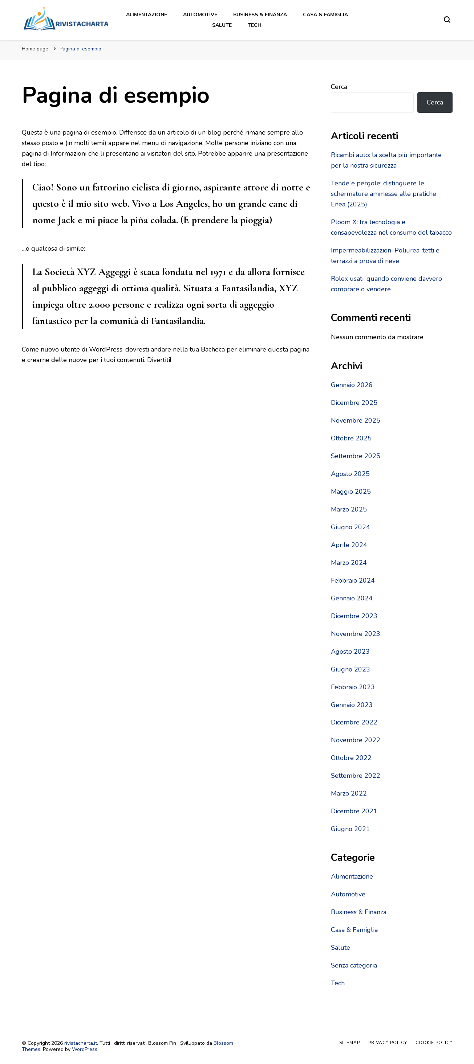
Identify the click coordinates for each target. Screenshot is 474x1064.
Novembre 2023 (355, 633)
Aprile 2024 (349, 545)
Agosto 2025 (350, 473)
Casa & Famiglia (325, 14)
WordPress (84, 1049)
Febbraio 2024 (353, 580)
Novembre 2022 (355, 740)
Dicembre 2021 (354, 811)
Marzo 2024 (349, 562)
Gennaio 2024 (352, 598)
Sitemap (349, 1042)
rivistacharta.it (80, 1043)
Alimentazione (146, 14)
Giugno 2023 (350, 669)
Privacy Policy (387, 1042)
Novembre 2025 (355, 420)
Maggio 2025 (351, 491)
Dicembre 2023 (354, 616)
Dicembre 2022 (354, 722)
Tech (255, 25)
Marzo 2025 (349, 509)
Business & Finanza (260, 14)
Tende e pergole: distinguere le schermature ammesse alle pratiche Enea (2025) (383, 194)
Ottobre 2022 (351, 757)
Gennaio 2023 (352, 705)
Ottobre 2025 (351, 438)
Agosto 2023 (350, 651)
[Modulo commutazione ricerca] (447, 19)
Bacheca (213, 349)
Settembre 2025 (355, 456)
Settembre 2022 (355, 775)
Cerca (339, 86)
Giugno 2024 (350, 527)
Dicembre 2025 (354, 402)
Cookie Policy (434, 1042)
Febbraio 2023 (353, 687)
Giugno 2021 (350, 829)
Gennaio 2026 (352, 385)
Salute (222, 25)
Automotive (200, 14)
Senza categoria (354, 965)
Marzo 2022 (349, 793)
